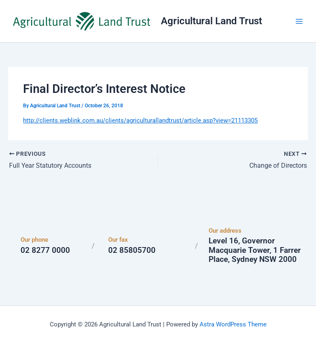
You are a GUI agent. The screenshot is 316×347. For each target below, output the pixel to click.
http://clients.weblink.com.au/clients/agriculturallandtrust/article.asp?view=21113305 (140, 120)
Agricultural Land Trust (211, 21)
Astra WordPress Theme (233, 324)
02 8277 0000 (45, 250)
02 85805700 (132, 250)
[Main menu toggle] (299, 21)
